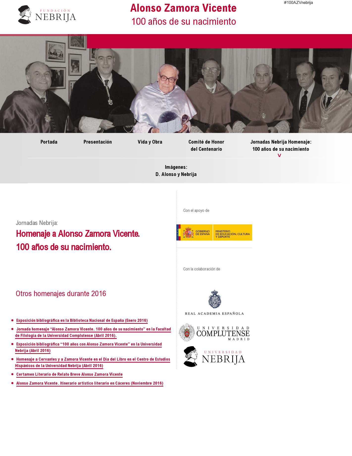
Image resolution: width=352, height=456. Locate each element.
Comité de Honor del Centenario (206, 146)
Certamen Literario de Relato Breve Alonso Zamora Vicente (69, 375)
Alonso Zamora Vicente (183, 16)
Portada (49, 142)
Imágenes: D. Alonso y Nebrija (176, 171)
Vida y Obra (150, 142)
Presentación (98, 142)
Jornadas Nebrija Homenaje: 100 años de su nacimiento (280, 146)
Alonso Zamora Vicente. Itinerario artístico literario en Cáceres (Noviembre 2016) (89, 383)
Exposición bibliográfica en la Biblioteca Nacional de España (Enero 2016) (82, 321)
